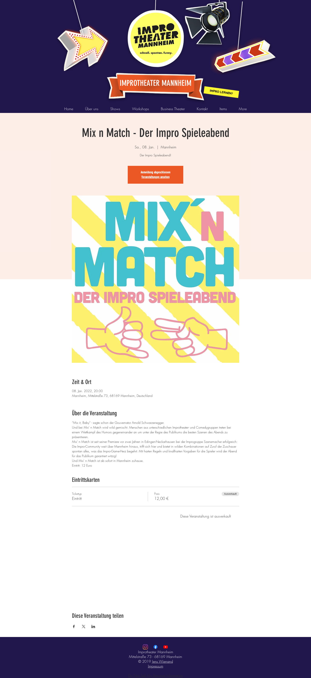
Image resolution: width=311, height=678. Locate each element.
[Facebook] (155, 646)
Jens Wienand (162, 661)
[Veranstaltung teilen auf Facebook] (74, 626)
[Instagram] (145, 646)
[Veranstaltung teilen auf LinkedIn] (93, 626)
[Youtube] (165, 646)
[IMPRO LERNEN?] (221, 92)
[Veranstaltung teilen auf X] (83, 626)
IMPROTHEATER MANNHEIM (155, 83)
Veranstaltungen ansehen (155, 177)
